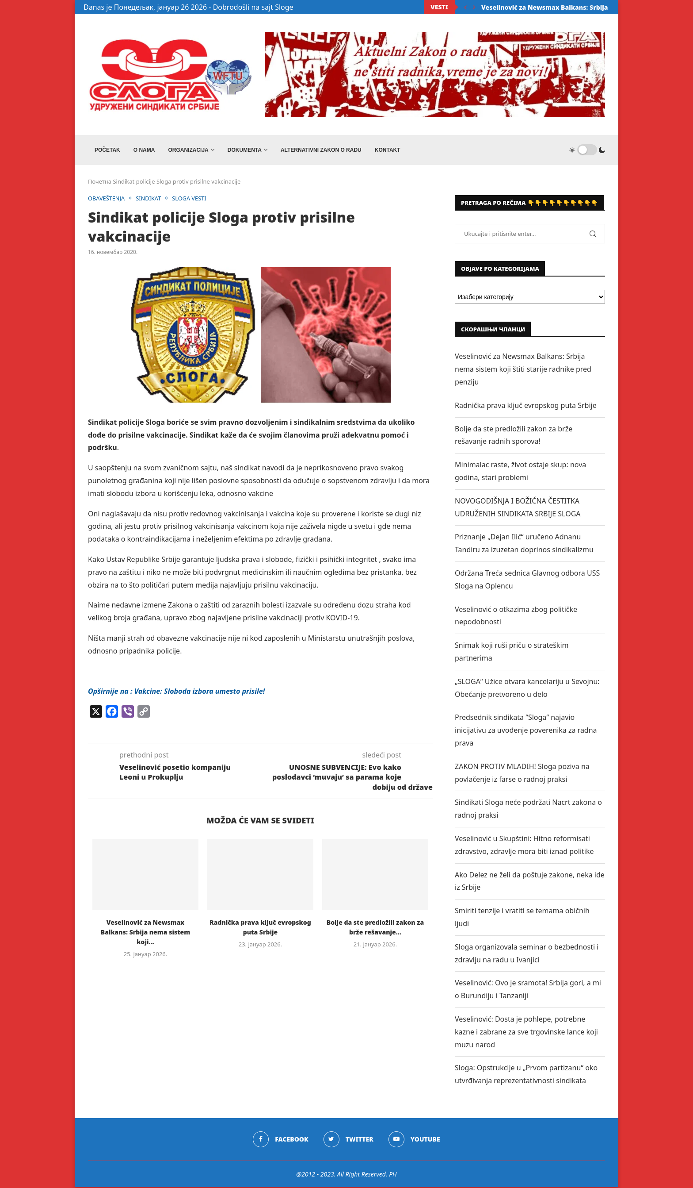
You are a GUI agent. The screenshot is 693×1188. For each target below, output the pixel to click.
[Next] (474, 7)
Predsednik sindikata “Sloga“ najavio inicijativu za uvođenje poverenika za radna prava (526, 731)
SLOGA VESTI (190, 199)
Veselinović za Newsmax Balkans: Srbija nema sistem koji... (575, 7)
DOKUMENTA (245, 150)
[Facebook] (280, 1140)
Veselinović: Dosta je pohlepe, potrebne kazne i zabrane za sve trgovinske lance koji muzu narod (526, 1032)
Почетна (99, 182)
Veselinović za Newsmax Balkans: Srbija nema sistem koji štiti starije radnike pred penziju (523, 370)
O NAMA (144, 150)
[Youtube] (414, 1140)
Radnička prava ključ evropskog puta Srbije (526, 406)
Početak (107, 150)
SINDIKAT (149, 199)
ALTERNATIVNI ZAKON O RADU (321, 150)
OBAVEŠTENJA (107, 199)
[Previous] (465, 7)
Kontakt (387, 150)
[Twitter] (348, 1140)
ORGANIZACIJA (188, 150)
